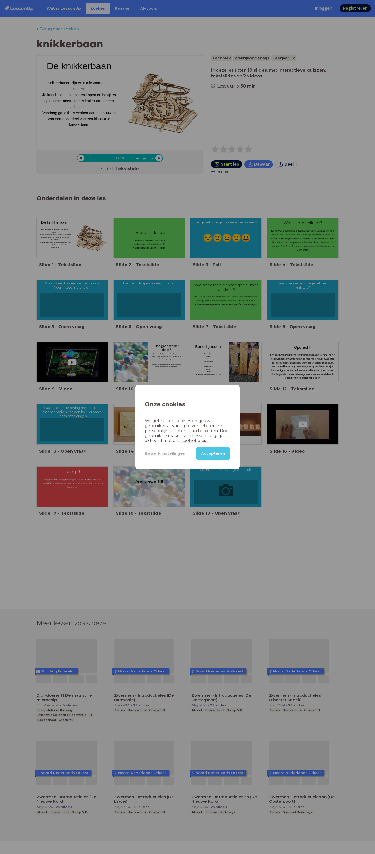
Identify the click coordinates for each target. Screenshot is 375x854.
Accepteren (213, 453)
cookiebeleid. (195, 440)
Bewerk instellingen (165, 453)
